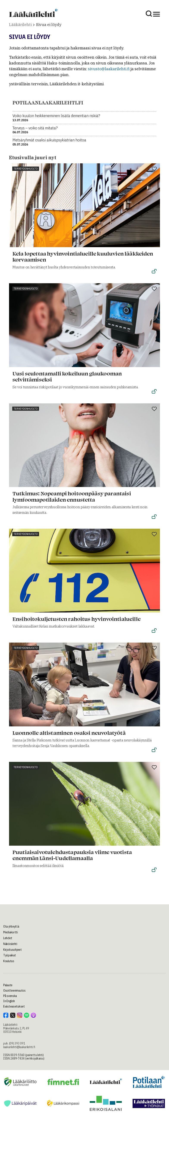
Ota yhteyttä (11, 926)
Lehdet (7, 938)
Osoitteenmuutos (14, 990)
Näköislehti (10, 944)
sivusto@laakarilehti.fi (109, 68)
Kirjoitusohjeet (12, 950)
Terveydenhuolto (26, 168)
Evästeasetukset (14, 1006)
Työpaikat (9, 955)
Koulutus (8, 961)
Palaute (8, 985)
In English (9, 1001)
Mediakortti (10, 932)
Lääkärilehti (20, 24)
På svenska (10, 996)
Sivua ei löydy (48, 24)
